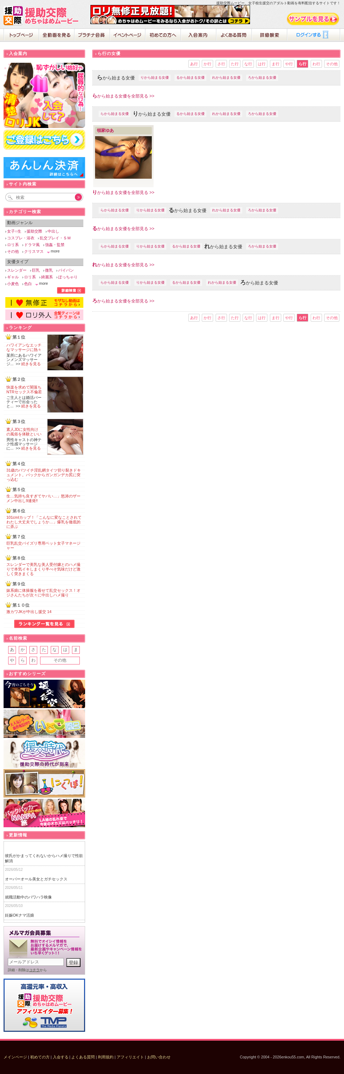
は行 (262, 64)
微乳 (49, 270)
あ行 (194, 64)
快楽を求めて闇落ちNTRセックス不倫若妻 (24, 392)
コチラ (34, 970)
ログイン (313, 35)
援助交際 (34, 231)
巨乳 (36, 270)
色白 (28, 284)
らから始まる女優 (114, 114)
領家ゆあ (105, 130)
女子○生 (14, 231)
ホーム (21, 35)
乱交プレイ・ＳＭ (55, 238)
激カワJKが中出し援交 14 (28, 612)
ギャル (13, 277)
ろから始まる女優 (262, 77)
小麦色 (13, 284)
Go (74, 197)
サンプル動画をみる (313, 19)
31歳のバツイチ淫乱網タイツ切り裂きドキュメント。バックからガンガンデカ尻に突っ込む (43, 475)
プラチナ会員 (92, 35)
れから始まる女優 (226, 77)
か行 (207, 64)
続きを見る (31, 364)
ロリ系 (13, 245)
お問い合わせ (159, 1057)
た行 (235, 64)
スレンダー (17, 270)
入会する (60, 1057)
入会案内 (198, 35)
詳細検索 (269, 35)
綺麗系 (47, 277)
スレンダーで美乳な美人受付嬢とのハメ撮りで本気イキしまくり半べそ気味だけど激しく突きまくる (43, 569)
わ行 (316, 64)
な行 (248, 64)
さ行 (221, 64)
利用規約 (105, 1057)
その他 (332, 64)
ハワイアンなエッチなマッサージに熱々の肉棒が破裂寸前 (23, 349)
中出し (53, 231)
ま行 (275, 64)
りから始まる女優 (154, 77)
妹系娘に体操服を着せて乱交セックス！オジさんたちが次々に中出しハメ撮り (43, 592)
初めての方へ (163, 35)
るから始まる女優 (190, 77)
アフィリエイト (130, 1057)
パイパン (66, 270)
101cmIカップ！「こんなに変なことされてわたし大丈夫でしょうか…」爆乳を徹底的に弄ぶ (44, 522)
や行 (289, 64)
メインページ (15, 1057)
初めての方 (40, 1057)
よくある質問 (234, 35)
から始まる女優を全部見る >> (123, 96)
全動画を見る (56, 35)
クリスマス (34, 251)
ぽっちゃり (68, 277)
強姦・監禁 (55, 245)
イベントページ (127, 35)
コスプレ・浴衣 (20, 238)
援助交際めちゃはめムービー (43, 15)
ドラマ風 (32, 245)
